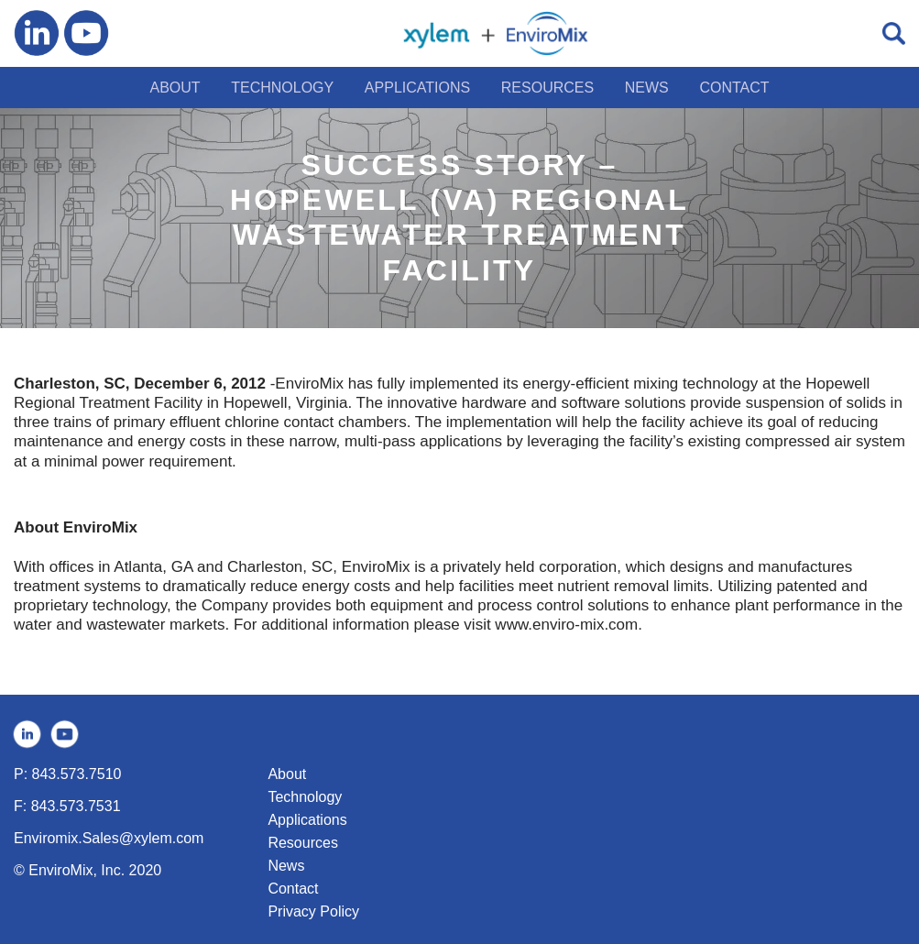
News (286, 865)
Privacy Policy (313, 911)
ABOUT (174, 87)
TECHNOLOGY (282, 87)
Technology (305, 797)
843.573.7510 (77, 774)
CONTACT (734, 87)
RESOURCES (547, 87)
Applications (307, 820)
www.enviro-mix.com (566, 624)
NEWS (647, 87)
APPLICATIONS (417, 87)
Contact (293, 888)
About (287, 774)
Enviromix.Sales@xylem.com (108, 838)
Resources (302, 843)
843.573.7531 (76, 806)
